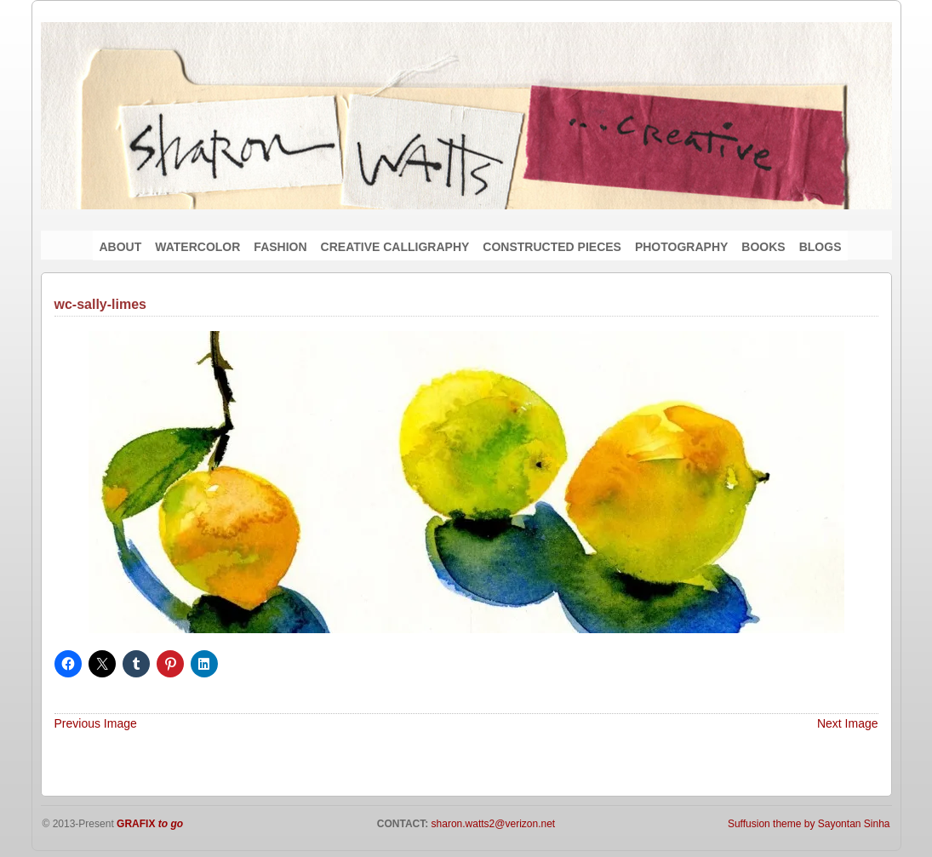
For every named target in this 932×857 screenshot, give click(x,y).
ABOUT (121, 247)
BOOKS (763, 247)
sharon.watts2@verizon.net (491, 824)
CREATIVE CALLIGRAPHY (395, 247)
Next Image (847, 723)
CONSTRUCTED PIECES (552, 247)
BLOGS (820, 247)
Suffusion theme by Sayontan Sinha (809, 824)
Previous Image (95, 723)
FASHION (280, 247)
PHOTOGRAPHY (681, 247)
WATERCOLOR (197, 247)
